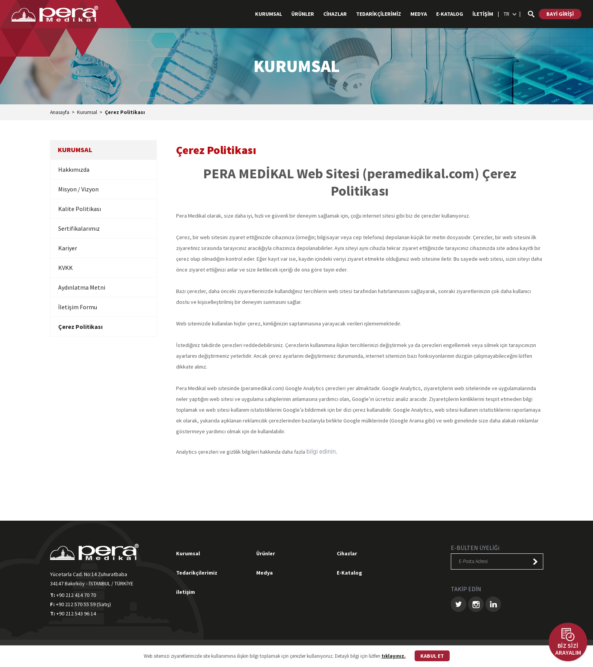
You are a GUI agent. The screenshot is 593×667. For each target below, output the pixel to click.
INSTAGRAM (476, 604)
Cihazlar (347, 553)
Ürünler (265, 553)
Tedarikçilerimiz (196, 573)
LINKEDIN (493, 604)
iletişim (185, 592)
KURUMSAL (268, 13)
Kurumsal (89, 112)
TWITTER (458, 604)
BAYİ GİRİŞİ (560, 13)
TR (506, 13)
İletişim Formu (77, 307)
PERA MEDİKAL (56, 14)
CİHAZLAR (335, 13)
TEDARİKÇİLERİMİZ (378, 13)
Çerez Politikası (128, 112)
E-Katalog (349, 573)
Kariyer (67, 248)
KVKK (65, 268)
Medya (264, 573)
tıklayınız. (393, 656)
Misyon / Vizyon (78, 189)
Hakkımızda (73, 170)
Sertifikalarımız (79, 229)
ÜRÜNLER (302, 13)
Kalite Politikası (79, 209)
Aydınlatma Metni (81, 288)
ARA (531, 14)
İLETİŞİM (482, 13)
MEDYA (418, 13)
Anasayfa (60, 112)
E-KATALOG (449, 13)
